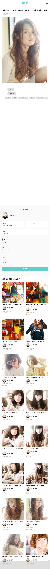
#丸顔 (8, 98)
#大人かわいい (23, 98)
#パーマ (32, 98)
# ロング (11, 89)
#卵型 (14, 98)
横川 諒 (12, 147)
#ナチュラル (40, 98)
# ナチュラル (12, 93)
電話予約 (25, 201)
